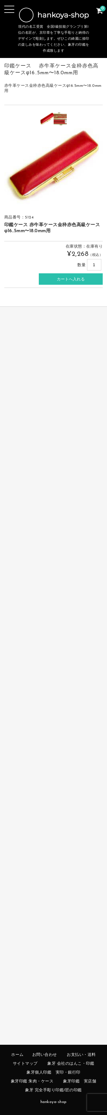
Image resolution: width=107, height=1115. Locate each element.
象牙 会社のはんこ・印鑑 (70, 1064)
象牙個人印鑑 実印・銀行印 (53, 1072)
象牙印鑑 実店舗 (79, 1081)
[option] (47, 118)
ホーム (17, 1055)
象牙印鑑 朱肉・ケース (32, 1081)
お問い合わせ (44, 1055)
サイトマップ (25, 1064)
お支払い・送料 (81, 1055)
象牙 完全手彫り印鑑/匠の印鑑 (53, 1090)
